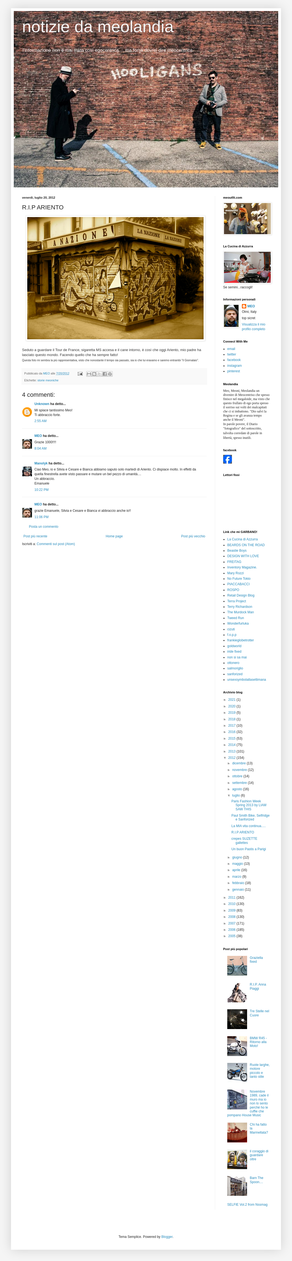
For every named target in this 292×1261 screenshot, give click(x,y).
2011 (232, 897)
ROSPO (233, 590)
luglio (236, 795)
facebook (234, 360)
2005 (232, 936)
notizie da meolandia (98, 26)
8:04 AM (40, 448)
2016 (232, 732)
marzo (237, 877)
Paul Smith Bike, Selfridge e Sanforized (250, 817)
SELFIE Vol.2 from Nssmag (247, 1205)
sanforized (234, 674)
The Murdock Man (240, 612)
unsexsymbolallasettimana (246, 680)
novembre (240, 770)
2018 (232, 719)
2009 (232, 910)
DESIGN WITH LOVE (243, 556)
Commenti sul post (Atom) (56, 544)
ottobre (238, 776)
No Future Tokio (239, 579)
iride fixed (234, 651)
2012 (232, 758)
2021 (232, 700)
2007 (232, 923)
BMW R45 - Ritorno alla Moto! (258, 1042)
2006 (232, 930)
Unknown (41, 404)
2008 (232, 917)
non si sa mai (237, 657)
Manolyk (41, 463)
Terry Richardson (239, 607)
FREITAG (234, 562)
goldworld (234, 646)
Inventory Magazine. (242, 567)
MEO (38, 436)
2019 (232, 713)
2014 (232, 745)
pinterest (233, 371)
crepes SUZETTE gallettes (244, 840)
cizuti (231, 629)
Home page (114, 536)
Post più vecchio (193, 536)
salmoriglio (235, 668)
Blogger (167, 1237)
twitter (231, 354)
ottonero (233, 663)
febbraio (238, 883)
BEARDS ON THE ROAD (246, 545)
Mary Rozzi (235, 573)
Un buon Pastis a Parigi (248, 849)
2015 (232, 738)
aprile (236, 870)
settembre (240, 783)
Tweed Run (235, 618)
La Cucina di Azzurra (242, 539)
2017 (232, 725)
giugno (237, 857)
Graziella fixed (256, 960)
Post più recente (35, 536)
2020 (232, 706)
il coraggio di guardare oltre (259, 1155)
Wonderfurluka (238, 623)
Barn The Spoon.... (256, 1180)
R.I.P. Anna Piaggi (258, 986)
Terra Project (236, 601)
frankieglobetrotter (240, 640)
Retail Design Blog (241, 595)
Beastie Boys (237, 550)
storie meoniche (47, 380)
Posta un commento (43, 527)
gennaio (238, 889)
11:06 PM (41, 517)
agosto (237, 789)
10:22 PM (41, 490)
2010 (232, 904)
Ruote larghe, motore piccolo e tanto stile (260, 1071)
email (231, 349)
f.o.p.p (231, 635)
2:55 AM (40, 421)
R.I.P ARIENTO (242, 832)
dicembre (239, 763)
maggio (238, 864)
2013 (232, 751)
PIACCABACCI (238, 584)
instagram (234, 366)
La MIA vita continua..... (248, 826)
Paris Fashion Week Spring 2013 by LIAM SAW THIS (248, 805)
